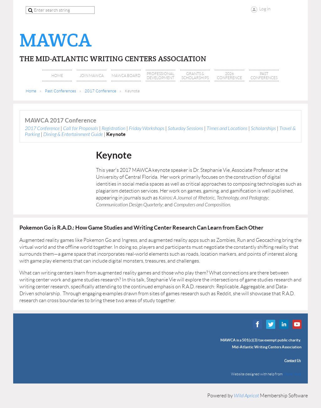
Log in (265, 8)
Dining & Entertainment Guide (73, 134)
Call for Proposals (80, 128)
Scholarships (263, 128)
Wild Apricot (246, 396)
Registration (113, 128)
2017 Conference (100, 91)
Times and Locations (227, 128)
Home (31, 91)
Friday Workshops (146, 128)
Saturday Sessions (185, 128)
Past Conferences (60, 91)
